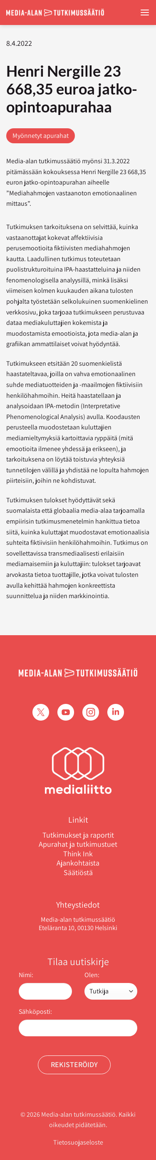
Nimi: (26, 974)
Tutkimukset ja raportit (78, 835)
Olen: (91, 974)
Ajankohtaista (78, 863)
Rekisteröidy (74, 1064)
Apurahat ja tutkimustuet (78, 844)
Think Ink (78, 853)
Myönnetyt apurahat (40, 135)
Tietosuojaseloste (78, 1142)
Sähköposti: (35, 1011)
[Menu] (145, 12)
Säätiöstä (78, 872)
